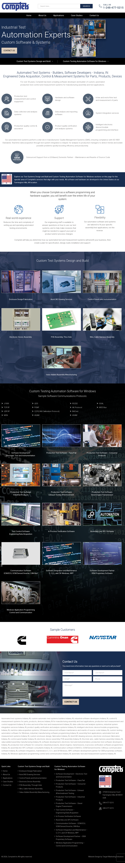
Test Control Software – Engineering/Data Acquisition (67, 811)
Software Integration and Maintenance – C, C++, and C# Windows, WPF (71, 831)
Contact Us (94, 15)
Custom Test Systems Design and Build (34, 61)
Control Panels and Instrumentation (102, 299)
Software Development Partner (102, 571)
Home (28, 15)
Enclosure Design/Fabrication (20, 299)
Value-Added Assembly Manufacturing (61, 375)
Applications (58, 15)
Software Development (20, 453)
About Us (42, 15)
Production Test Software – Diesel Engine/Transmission (69, 804)
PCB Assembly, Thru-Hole (61, 337)
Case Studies (77, 15)
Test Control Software (21, 531)
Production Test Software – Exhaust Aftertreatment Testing (70, 791)
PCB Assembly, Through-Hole (30, 785)
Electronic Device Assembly (21, 337)
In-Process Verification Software (61, 531)
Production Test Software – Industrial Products (70, 798)
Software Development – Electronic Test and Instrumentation (71, 775)
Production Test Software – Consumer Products (71, 785)
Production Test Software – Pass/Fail (70, 780)
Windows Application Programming (21, 610)
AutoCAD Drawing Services (61, 299)
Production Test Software (20, 492)
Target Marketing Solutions (113, 857)
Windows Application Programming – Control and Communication (70, 844)
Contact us (9, 50)
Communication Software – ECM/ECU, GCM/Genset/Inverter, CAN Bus (71, 824)
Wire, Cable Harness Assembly (102, 337)
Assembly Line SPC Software (102, 531)
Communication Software (20, 571)
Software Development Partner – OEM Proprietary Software (71, 837)
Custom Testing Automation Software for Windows (84, 61)
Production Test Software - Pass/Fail (61, 453)
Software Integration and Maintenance (61, 571)
